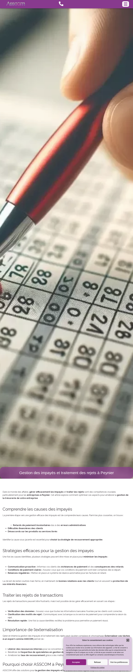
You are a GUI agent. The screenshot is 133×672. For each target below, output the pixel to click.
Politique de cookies (97, 667)
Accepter (76, 662)
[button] (128, 640)
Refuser (97, 662)
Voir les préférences (119, 662)
